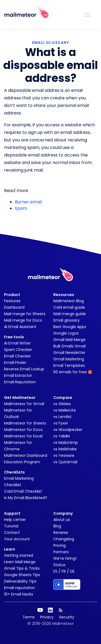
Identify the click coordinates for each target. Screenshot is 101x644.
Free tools (14, 337)
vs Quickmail (65, 462)
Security (66, 617)
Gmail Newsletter (69, 352)
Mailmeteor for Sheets (25, 423)
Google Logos (66, 333)
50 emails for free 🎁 (72, 372)
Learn (9, 549)
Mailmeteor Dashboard (25, 455)
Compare (62, 397)
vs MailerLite (64, 410)
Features (12, 301)
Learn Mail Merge (20, 562)
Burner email (28, 202)
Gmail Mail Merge (69, 339)
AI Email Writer (17, 343)
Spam (21, 208)
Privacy (47, 617)
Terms (29, 617)
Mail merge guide (69, 313)
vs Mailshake (65, 449)
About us (61, 519)
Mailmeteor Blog (68, 301)
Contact (12, 532)
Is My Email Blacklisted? (25, 497)
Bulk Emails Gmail (69, 346)
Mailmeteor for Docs (23, 429)
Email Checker (17, 356)
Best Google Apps (69, 326)
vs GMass (62, 403)
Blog (57, 526)
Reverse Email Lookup (24, 369)
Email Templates (69, 365)
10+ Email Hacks (18, 594)
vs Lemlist (62, 416)
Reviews (60, 532)
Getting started (18, 555)
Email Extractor (18, 375)
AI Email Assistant (20, 326)
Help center (15, 519)
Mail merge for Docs (23, 320)
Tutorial (11, 526)
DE (72, 571)
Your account (17, 539)
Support (12, 513)
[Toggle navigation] (87, 14)
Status (59, 565)
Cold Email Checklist (23, 491)
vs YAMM (61, 436)
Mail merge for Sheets (25, 313)
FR (64, 571)
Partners (61, 552)
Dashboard (14, 307)
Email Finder (15, 362)
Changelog (63, 539)
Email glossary (66, 320)
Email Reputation (20, 382)
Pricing (59, 545)
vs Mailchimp (65, 442)
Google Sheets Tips (22, 574)
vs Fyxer (60, 423)
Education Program (22, 462)
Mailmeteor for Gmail (24, 403)
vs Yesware (63, 455)
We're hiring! (64, 558)
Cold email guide (69, 307)
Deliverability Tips (20, 581)
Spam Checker (18, 349)
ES (55, 571)
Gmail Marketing (68, 359)
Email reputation (19, 587)
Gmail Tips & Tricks (22, 568)
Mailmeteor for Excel (23, 436)
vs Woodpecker (67, 429)
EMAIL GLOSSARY (50, 42)
